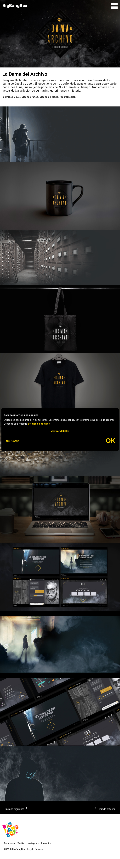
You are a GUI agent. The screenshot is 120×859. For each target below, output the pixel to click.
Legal (30, 849)
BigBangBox (14, 5)
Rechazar (12, 441)
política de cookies (39, 424)
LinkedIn (46, 843)
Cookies (39, 849)
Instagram (33, 843)
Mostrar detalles (60, 431)
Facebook (9, 843)
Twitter (21, 843)
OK (110, 440)
